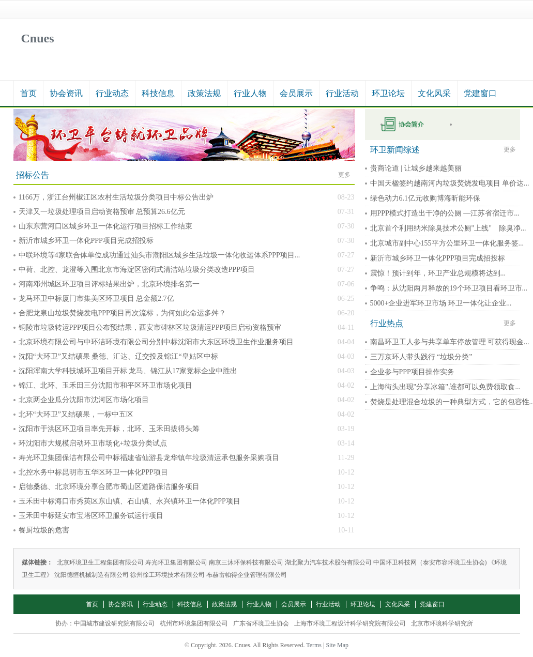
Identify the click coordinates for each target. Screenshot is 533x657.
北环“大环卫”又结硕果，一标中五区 (76, 414)
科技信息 (158, 93)
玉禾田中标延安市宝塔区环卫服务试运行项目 (91, 516)
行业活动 (342, 93)
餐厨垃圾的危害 (44, 530)
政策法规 (204, 93)
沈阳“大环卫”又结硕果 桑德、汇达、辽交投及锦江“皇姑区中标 (118, 356)
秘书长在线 (479, 124)
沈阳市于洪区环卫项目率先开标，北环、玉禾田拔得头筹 (109, 429)
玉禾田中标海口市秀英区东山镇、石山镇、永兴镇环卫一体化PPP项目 (129, 501)
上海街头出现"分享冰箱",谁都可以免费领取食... (445, 387)
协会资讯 (66, 93)
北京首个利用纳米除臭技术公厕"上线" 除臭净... (448, 228)
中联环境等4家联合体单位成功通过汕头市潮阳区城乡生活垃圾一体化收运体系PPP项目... (159, 255)
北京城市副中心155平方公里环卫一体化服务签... (447, 243)
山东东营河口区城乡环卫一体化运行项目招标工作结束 (105, 226)
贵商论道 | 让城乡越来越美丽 (416, 168)
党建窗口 (480, 93)
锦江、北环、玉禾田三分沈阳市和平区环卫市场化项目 (105, 385)
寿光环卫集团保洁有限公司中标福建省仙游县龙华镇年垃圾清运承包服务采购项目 (149, 458)
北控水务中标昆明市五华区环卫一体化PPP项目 (93, 472)
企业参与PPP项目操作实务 (412, 372)
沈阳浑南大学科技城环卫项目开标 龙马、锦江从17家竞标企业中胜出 (128, 371)
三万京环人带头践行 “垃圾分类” (421, 357)
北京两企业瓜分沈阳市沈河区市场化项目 (84, 400)
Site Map (337, 645)
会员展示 (296, 93)
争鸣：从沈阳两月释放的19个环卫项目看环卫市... (449, 288)
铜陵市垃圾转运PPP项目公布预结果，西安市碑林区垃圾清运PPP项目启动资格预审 (150, 327)
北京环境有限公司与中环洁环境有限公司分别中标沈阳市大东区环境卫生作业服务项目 (156, 342)
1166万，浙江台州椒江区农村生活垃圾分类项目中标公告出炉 (116, 197)
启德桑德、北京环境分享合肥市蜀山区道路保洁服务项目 (109, 487)
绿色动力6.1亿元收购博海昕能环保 (425, 198)
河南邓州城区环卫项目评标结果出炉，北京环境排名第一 (109, 284)
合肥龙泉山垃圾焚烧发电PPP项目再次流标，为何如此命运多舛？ (122, 313)
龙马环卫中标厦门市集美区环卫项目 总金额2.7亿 (96, 298)
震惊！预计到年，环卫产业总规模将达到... (438, 273)
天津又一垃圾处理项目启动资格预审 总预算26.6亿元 (102, 212)
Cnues (37, 38)
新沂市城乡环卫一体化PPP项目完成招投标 (86, 241)
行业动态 (112, 93)
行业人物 (250, 93)
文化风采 (434, 93)
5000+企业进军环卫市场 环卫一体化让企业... (441, 303)
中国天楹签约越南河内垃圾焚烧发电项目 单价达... (449, 183)
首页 (28, 93)
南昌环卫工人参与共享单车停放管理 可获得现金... (449, 342)
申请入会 (409, 124)
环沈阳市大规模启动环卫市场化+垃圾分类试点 (93, 443)
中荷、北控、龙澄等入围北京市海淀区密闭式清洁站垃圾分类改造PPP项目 (137, 269)
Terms (314, 645)
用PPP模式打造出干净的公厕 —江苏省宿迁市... (445, 213)
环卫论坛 (388, 93)
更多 (344, 174)
